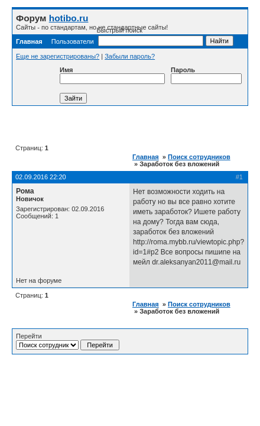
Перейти (67, 341)
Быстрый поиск (150, 36)
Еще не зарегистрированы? (57, 56)
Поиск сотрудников (199, 156)
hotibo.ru (69, 18)
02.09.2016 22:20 (40, 176)
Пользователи (72, 41)
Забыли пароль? (130, 56)
